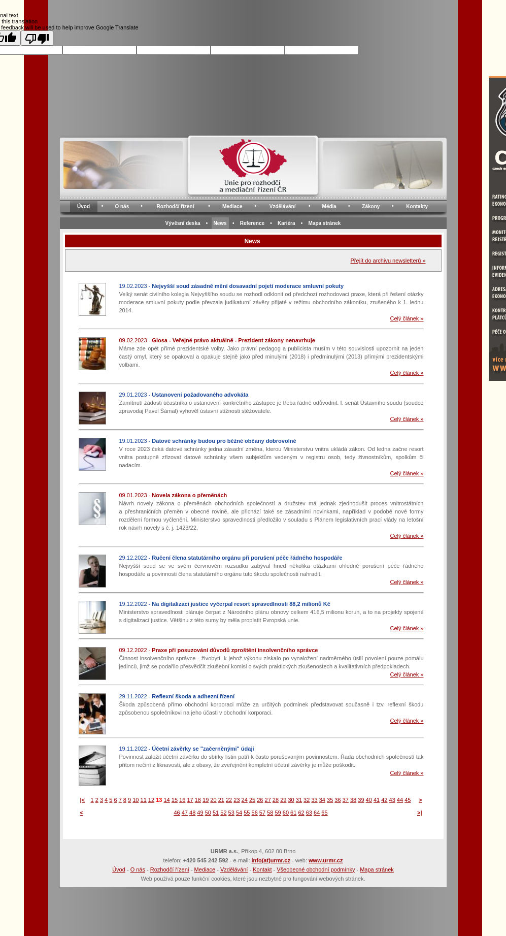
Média (329, 206)
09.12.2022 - (218, 650)
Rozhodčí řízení (175, 206)
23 (236, 800)
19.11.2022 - (186, 749)
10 (135, 800)
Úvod (83, 206)
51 (216, 813)
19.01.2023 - (207, 441)
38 (353, 800)
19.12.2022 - (224, 604)
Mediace (232, 206)
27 (268, 800)
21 (221, 800)
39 (361, 800)
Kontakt (262, 869)
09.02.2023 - (217, 340)
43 (392, 800)
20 (213, 800)
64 (317, 813)
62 (301, 813)
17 (190, 800)
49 (200, 813)
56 (255, 813)
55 (247, 813)
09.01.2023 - (173, 495)
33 (314, 800)
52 (223, 813)
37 (346, 800)
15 (175, 800)
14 (166, 800)
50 (208, 813)
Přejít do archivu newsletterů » (388, 260)
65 (324, 813)
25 (252, 800)
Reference (252, 223)
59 (278, 813)
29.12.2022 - (231, 558)
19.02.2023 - (231, 286)
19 (206, 800)
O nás (122, 206)
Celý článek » (406, 318)
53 (231, 813)
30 (291, 800)
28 (276, 800)
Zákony (371, 206)
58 (270, 813)
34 (322, 800)
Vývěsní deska (182, 223)
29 (283, 800)
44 (400, 800)
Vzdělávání (282, 206)
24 (245, 800)
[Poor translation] (37, 38)
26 (260, 800)
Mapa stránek (324, 223)
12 (151, 800)
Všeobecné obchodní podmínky (316, 869)
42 (384, 800)
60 (286, 813)
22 (229, 800)
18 (198, 800)
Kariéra (286, 223)
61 (293, 813)
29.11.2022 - (176, 696)
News (220, 223)
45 (407, 800)
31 (299, 800)
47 (185, 813)
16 (182, 800)
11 (144, 800)
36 (337, 800)
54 (239, 813)
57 (262, 813)
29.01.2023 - (184, 395)
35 (330, 800)
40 (369, 800)
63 (309, 813)
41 (377, 800)
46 (177, 813)
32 (306, 800)
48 (192, 813)
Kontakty (417, 206)
